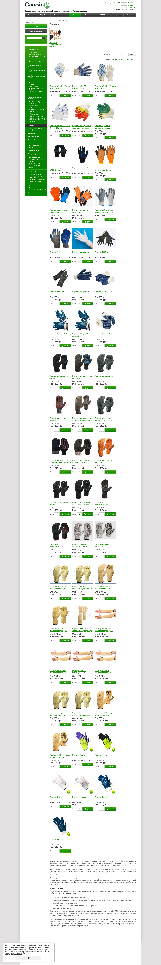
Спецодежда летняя (35, 157)
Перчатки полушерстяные (104, 376)
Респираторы (33, 81)
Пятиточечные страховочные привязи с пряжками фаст (36, 113)
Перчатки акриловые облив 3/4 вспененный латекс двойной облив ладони (105, 170)
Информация (89, 15)
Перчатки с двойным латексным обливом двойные (102, 128)
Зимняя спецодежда (35, 159)
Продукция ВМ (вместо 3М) (35, 66)
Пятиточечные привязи (36, 116)
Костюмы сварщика (35, 174)
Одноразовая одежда (35, 183)
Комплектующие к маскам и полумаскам (37, 57)
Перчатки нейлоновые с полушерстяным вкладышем (81, 462)
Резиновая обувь (34, 151)
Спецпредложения (36, 31)
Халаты (31, 161)
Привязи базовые (34, 105)
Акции (36, 26)
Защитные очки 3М (35, 62)
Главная (30, 15)
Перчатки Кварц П (57, 839)
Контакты (130, 15)
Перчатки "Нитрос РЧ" (103, 292)
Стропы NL (32, 121)
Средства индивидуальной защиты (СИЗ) (36, 76)
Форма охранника (34, 163)
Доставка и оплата (60, 15)
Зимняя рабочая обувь (36, 145)
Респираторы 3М (34, 52)
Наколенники (33, 93)
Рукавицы (31, 133)
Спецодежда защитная (35, 171)
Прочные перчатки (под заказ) (36, 129)
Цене (120, 60)
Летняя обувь (33, 143)
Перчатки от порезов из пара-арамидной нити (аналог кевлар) (59, 715)
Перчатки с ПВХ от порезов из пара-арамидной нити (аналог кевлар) (105, 715)
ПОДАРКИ (43, 15)
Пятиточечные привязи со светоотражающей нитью (37, 119)
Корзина (117, 15)
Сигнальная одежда (35, 181)
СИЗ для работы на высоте (34, 98)
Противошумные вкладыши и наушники (37, 83)
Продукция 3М (33, 49)
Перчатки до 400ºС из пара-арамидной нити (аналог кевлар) (103, 589)
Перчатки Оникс (101, 755)
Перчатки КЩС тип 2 (102, 252)
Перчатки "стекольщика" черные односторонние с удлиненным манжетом (81, 504)
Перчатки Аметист (79, 755)
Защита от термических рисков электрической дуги (37, 188)
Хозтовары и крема (34, 193)
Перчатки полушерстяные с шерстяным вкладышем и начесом (60, 462)
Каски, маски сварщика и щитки (36, 89)
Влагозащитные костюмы (37, 179)
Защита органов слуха (36, 60)
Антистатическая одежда (37, 185)
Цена (106, 54)
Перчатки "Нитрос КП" (58, 334)
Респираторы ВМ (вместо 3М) (37, 70)
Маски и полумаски (35, 54)
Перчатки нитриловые (80, 252)
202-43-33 (128, 3)
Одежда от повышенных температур (36, 177)
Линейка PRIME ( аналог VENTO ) (36, 102)
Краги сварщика (33, 136)
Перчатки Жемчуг (56, 797)
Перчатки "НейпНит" (57, 252)
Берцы (31, 147)
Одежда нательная (35, 165)
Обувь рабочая (33, 140)
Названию (129, 60)
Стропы (31, 107)
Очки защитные (34, 86)
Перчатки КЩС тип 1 (57, 292)
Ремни (31, 167)
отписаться (42, 41)
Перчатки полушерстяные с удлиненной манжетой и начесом (82, 420)
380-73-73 (112, 3)
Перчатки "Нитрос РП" (80, 292)
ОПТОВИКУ (104, 15)
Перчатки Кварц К (101, 797)
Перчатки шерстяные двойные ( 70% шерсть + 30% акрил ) (104, 420)
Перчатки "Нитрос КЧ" (103, 334)
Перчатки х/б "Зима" (80, 168)
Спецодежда (32, 154)
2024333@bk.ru (130, 7)
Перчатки (31, 125)
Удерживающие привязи (36, 109)
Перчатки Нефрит (79, 797)
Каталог (75, 15)
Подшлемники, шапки (35, 91)
